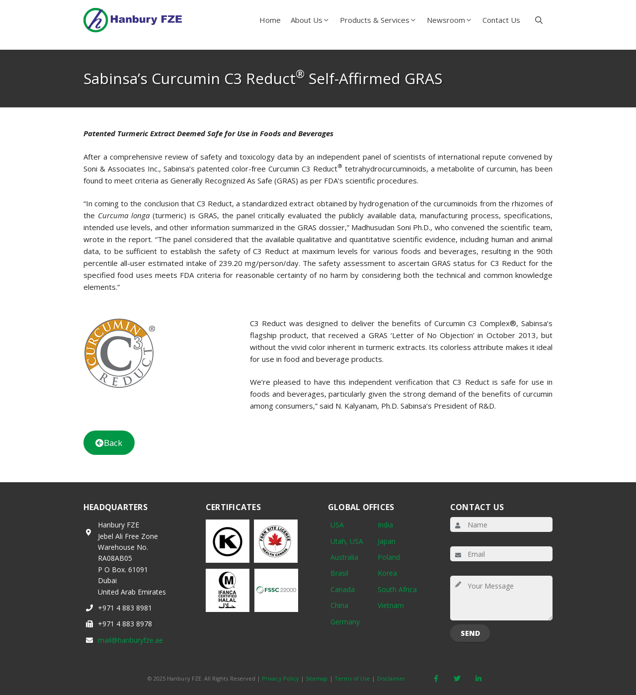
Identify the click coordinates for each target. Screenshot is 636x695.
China (339, 605)
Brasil (339, 573)
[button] (539, 20)
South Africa (397, 589)
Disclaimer (391, 678)
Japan (387, 541)
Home (270, 20)
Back (108, 442)
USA (337, 524)
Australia (344, 557)
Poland (389, 557)
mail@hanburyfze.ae (130, 640)
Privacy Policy (280, 678)
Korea (387, 573)
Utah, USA (346, 541)
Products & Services (381, 20)
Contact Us (501, 20)
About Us (313, 20)
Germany (345, 621)
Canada (342, 589)
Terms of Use (352, 678)
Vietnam (391, 605)
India (385, 524)
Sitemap (316, 678)
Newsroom (452, 20)
